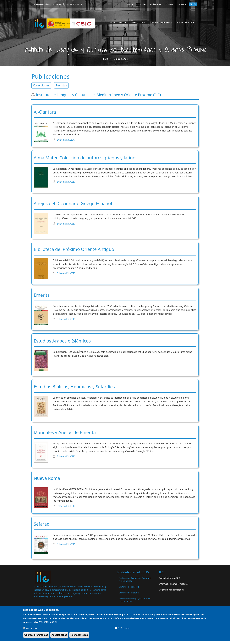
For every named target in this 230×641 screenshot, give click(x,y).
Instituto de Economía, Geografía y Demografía (135, 579)
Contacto (169, 4)
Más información (48, 623)
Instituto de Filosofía (129, 586)
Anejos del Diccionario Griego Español (73, 203)
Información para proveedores (173, 583)
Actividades (155, 4)
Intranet (182, 4)
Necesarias (31, 629)
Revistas (61, 85)
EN (195, 4)
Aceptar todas (59, 636)
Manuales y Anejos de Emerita (65, 432)
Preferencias (123, 629)
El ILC (122, 22)
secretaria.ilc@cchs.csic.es (48, 4)
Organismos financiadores (171, 589)
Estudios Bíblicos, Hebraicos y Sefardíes (74, 387)
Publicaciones (120, 58)
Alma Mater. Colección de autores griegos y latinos (86, 158)
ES (190, 4)
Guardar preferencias (36, 636)
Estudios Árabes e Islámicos (62, 341)
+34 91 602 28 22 (74, 4)
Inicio (112, 22)
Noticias (142, 4)
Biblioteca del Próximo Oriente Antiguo (74, 249)
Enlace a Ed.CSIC (66, 139)
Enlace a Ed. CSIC (66, 181)
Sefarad (42, 524)
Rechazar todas (79, 636)
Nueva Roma (47, 478)
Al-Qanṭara (45, 112)
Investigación (138, 22)
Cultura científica (185, 22)
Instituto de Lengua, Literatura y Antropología (134, 600)
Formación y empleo (161, 22)
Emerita (42, 295)
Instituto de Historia (129, 592)
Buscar (130, 4)
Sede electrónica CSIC (169, 578)
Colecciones (41, 85)
